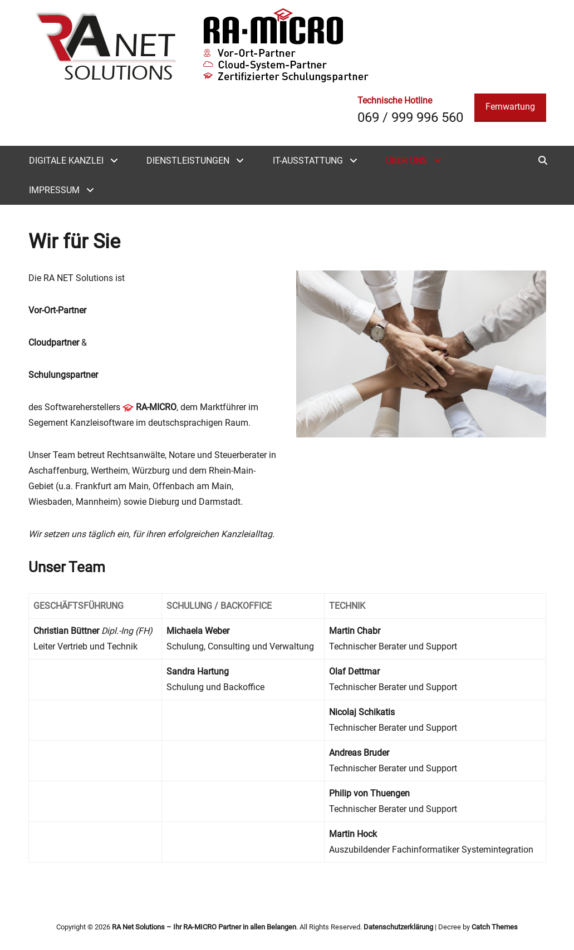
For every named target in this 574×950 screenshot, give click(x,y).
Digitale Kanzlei (66, 160)
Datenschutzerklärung (398, 927)
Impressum (54, 190)
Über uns (406, 160)
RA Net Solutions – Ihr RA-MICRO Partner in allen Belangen (204, 927)
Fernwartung (510, 106)
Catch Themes (495, 927)
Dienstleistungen (187, 160)
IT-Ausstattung (308, 160)
